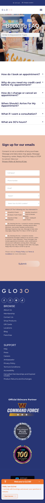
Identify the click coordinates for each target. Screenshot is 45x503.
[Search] (42, 35)
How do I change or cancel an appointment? (19, 94)
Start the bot (10, 496)
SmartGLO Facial (12, 212)
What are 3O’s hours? (14, 122)
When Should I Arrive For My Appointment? (18, 104)
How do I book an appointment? (20, 74)
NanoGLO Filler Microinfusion (11, 218)
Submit (22, 264)
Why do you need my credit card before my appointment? (21, 83)
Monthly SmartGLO (30, 212)
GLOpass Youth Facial (13, 215)
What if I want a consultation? (19, 113)
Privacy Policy (20, 252)
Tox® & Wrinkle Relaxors (29, 215)
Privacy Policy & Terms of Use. (14, 162)
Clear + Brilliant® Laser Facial (29, 218)
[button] (41, 10)
